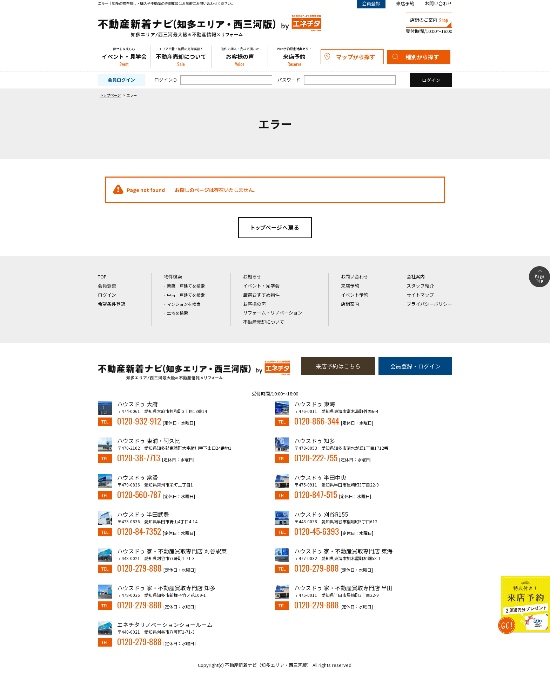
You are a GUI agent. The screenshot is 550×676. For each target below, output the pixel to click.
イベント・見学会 (124, 57)
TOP (102, 276)
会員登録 (107, 285)
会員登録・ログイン (415, 366)
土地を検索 (177, 313)
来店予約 (405, 3)
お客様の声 (240, 57)
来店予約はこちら (338, 366)
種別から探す (422, 57)
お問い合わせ (438, 3)
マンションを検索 (184, 304)
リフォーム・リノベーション (272, 312)
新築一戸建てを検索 (186, 286)
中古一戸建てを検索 (186, 295)
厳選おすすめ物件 (261, 294)
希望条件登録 (111, 304)
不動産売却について (181, 57)
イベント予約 (354, 294)
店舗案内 (350, 304)
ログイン (107, 294)
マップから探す (355, 57)
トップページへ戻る (275, 227)
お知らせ (252, 276)
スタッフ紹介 (420, 285)
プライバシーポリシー (429, 304)
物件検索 (173, 276)
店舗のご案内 (429, 19)
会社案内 (416, 276)
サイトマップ (420, 294)
